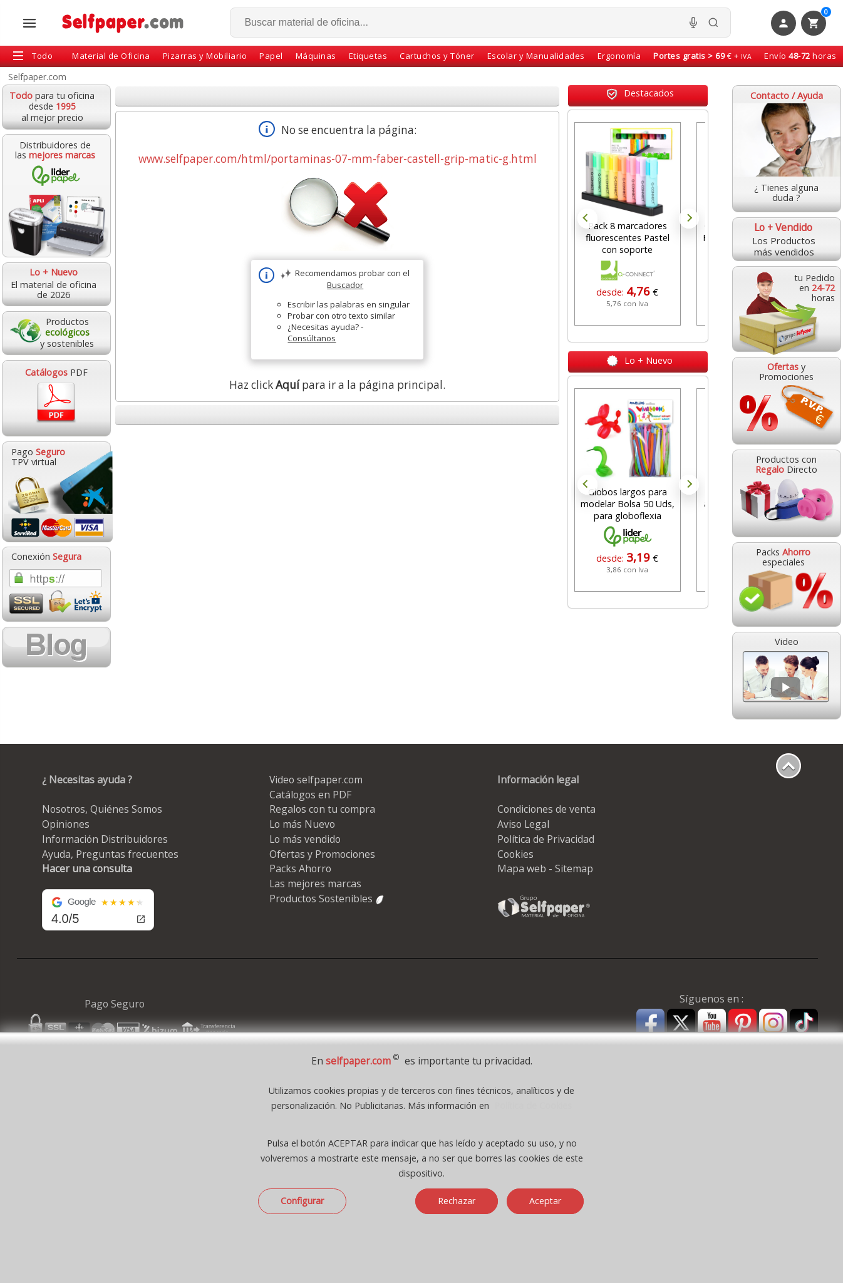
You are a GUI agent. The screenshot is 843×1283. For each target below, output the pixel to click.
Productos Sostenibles (327, 898)
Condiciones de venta (546, 809)
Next (689, 219)
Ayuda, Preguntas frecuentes (110, 854)
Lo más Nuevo (302, 824)
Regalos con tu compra (322, 809)
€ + (702, 55)
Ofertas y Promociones (322, 854)
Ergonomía (619, 55)
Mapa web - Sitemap (545, 868)
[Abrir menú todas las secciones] (29, 23)
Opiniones (66, 824)
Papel (271, 55)
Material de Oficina (111, 55)
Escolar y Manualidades (536, 55)
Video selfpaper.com (316, 779)
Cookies (515, 854)
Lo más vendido (305, 839)
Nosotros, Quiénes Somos (102, 809)
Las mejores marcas (315, 883)
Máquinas (316, 55)
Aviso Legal (523, 824)
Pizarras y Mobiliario (205, 55)
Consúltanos (311, 338)
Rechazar (456, 1201)
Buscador (345, 285)
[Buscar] (713, 22)
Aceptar (545, 1201)
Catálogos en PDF (310, 794)
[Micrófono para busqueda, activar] (693, 22)
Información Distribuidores (105, 839)
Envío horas (800, 55)
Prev (587, 219)
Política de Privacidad (545, 839)
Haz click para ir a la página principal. (337, 385)
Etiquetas (368, 55)
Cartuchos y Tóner (437, 55)
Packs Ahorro (300, 868)
